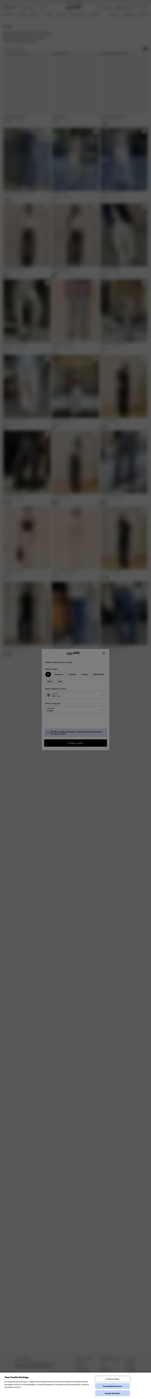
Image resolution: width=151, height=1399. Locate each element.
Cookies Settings (112, 1378)
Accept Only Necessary (112, 1386)
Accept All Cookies (112, 1393)
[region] (75, 1386)
